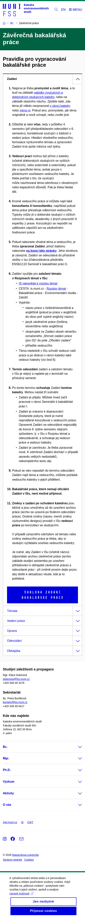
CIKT (30, 822)
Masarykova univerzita (25, 854)
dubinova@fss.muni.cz (16, 679)
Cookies (29, 859)
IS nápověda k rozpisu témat (38, 283)
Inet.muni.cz (10, 822)
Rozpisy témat (56, 288)
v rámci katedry (60, 105)
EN (63, 9)
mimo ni (25, 110)
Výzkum (8, 781)
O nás (7, 804)
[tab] (42, 79)
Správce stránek (12, 859)
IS (22, 822)
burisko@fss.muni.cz (15, 702)
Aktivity (8, 793)
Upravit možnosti (21, 897)
